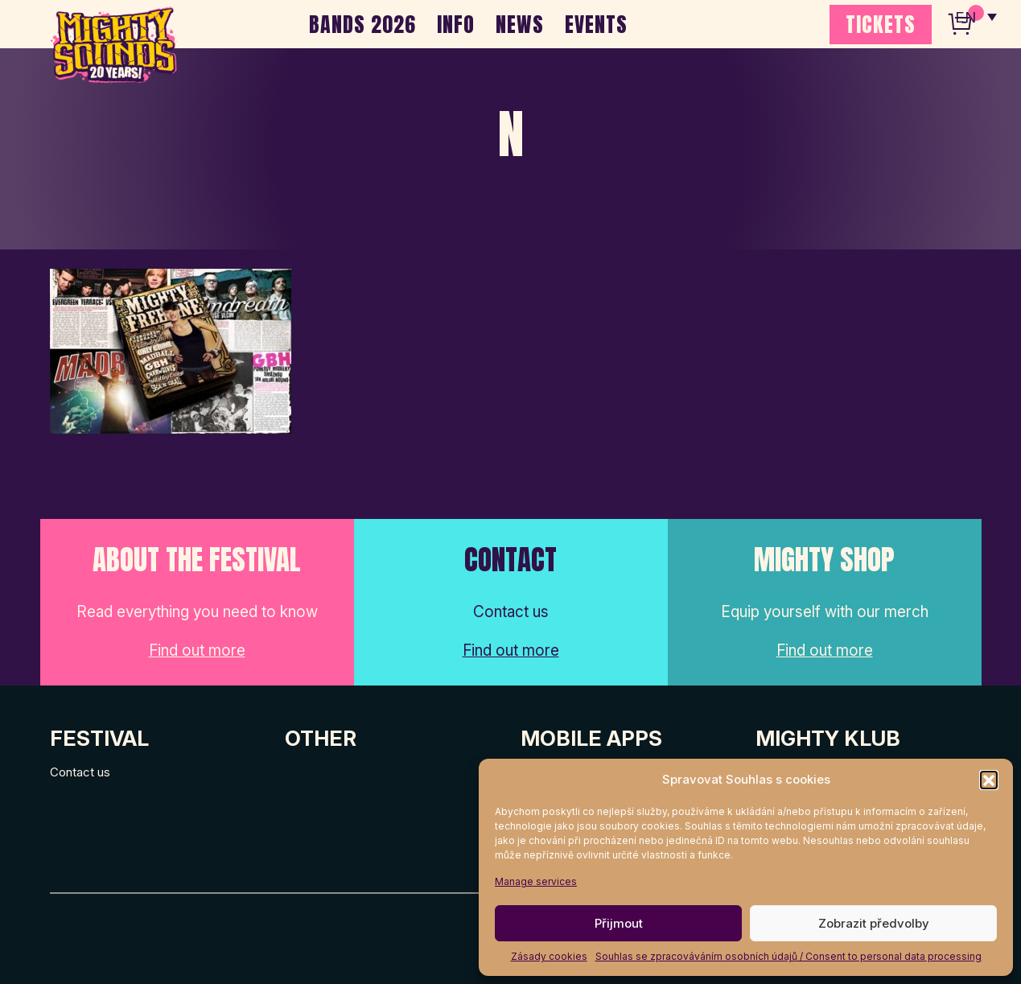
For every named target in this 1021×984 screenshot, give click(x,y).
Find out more (197, 650)
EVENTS (596, 24)
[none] (975, 16)
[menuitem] (975, 16)
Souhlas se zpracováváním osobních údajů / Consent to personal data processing (788, 956)
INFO (456, 24)
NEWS (520, 24)
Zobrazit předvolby (873, 923)
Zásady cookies (549, 956)
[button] (989, 780)
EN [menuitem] (964, 16)
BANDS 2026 (362, 24)
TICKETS (881, 24)
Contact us (80, 772)
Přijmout (619, 923)
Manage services (536, 881)
